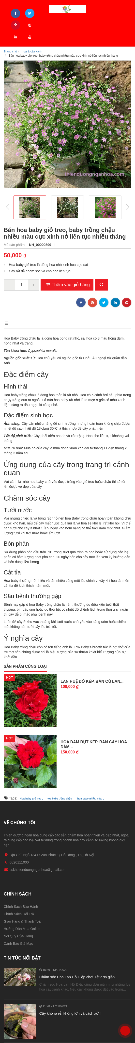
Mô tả (10, 323)
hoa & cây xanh (32, 51)
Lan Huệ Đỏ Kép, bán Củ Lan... (91, 681)
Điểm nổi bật (44, 323)
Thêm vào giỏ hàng (67, 285)
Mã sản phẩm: (15, 245)
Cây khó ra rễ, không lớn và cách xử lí (70, 1013)
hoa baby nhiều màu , (90, 798)
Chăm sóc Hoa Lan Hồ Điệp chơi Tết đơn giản (77, 977)
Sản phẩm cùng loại (25, 666)
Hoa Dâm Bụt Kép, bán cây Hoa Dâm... (93, 744)
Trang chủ (10, 51)
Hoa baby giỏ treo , (31, 798)
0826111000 (125, 1023)
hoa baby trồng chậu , (60, 798)
